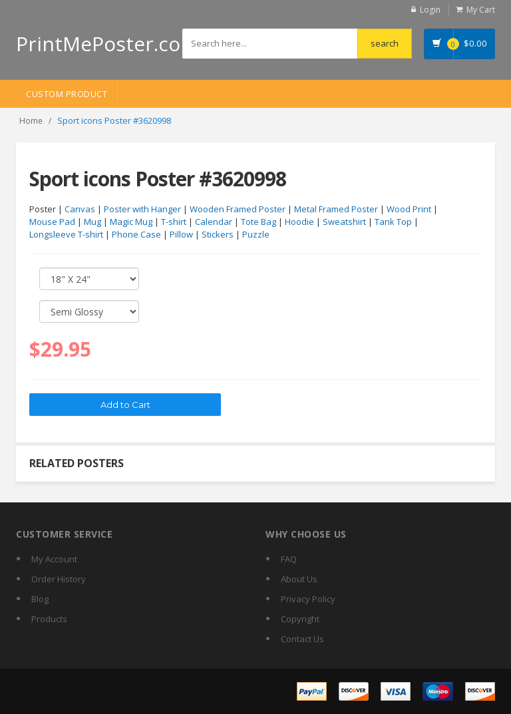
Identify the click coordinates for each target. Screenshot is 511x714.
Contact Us (302, 639)
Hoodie (299, 222)
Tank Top (393, 222)
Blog (40, 599)
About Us (299, 579)
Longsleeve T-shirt (66, 234)
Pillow (181, 234)
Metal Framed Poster (336, 209)
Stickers (218, 234)
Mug (92, 222)
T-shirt (173, 222)
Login (430, 9)
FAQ (289, 559)
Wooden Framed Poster (237, 209)
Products (49, 619)
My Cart (480, 9)
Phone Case (136, 234)
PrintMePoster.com (107, 43)
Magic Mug (131, 222)
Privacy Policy (308, 599)
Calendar (213, 222)
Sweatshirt (344, 222)
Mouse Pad (52, 222)
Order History (58, 579)
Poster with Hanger (142, 209)
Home (31, 120)
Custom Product (66, 94)
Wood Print (409, 209)
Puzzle (255, 234)
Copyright (300, 619)
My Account (54, 559)
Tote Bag (258, 222)
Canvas (80, 209)
